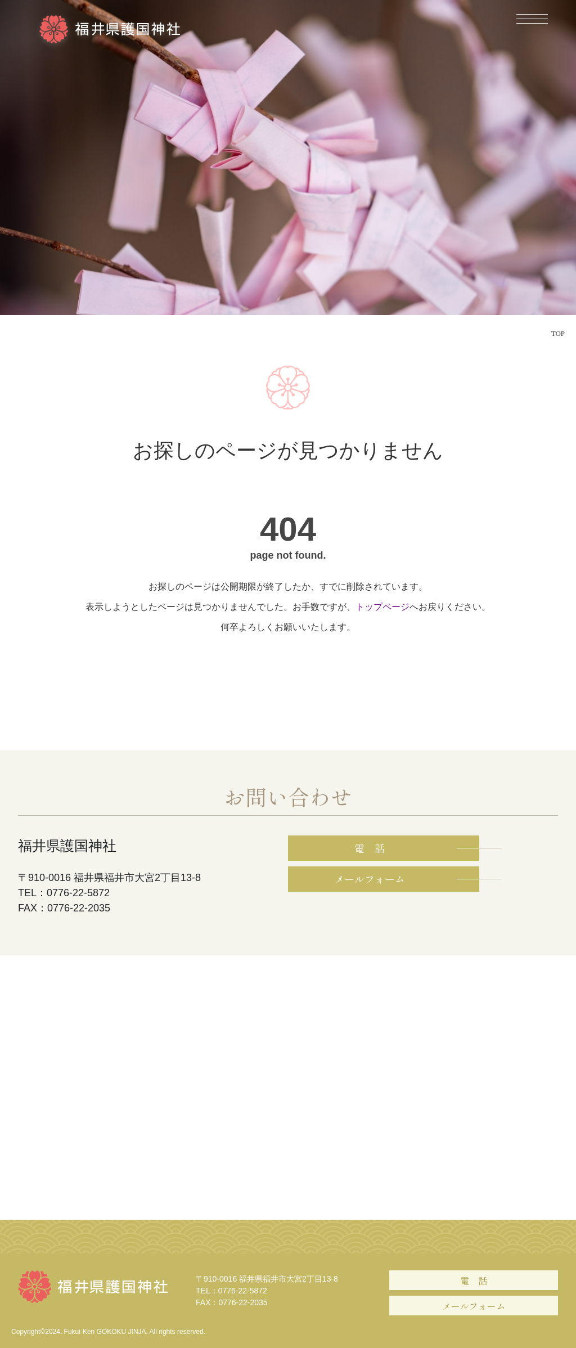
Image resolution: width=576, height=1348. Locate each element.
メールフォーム (473, 1306)
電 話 (473, 1280)
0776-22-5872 (242, 1290)
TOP (558, 333)
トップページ (383, 607)
